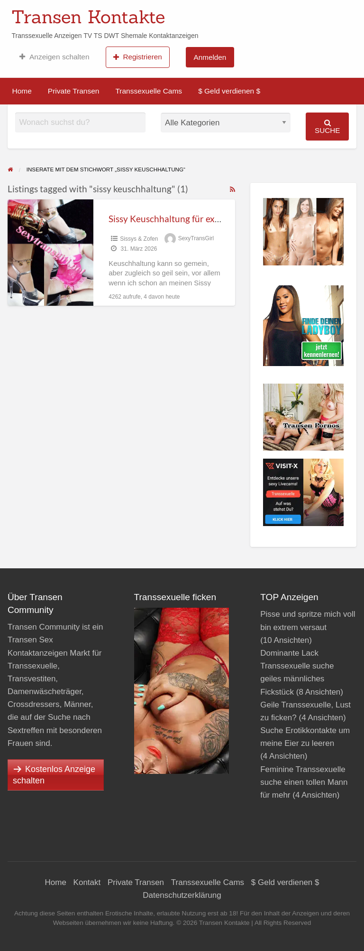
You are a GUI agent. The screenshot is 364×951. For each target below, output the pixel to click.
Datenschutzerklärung (182, 895)
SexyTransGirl (196, 238)
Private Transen (74, 91)
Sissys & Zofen (139, 238)
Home (22, 91)
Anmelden (209, 57)
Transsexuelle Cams (148, 91)
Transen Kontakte (88, 16)
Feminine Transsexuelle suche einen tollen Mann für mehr (303, 782)
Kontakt (87, 882)
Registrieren (137, 57)
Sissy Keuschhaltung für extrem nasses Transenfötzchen (220, 218)
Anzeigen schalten (54, 57)
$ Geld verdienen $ (229, 91)
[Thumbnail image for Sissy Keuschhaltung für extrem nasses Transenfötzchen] (50, 252)
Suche (327, 126)
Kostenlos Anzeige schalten (54, 774)
